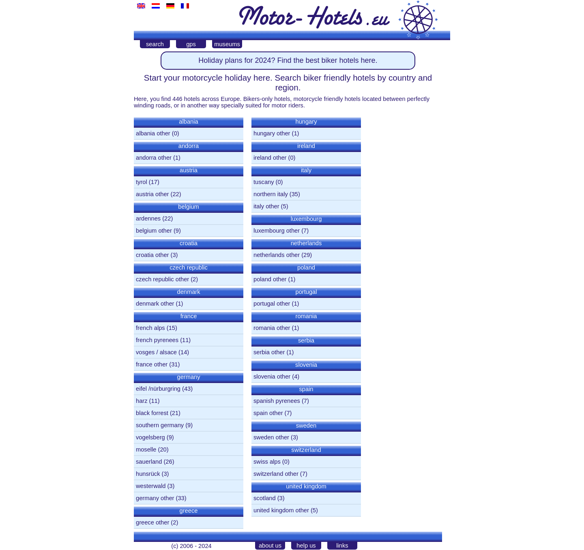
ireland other (269, 157)
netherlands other (276, 255)
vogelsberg (150, 437)
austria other (152, 194)
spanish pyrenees (276, 401)
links (342, 545)
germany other (155, 498)
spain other (268, 413)
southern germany (160, 425)
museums (227, 44)
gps (191, 44)
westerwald (150, 486)
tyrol (141, 182)
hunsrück (148, 474)
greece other (152, 522)
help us (306, 545)
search (155, 44)
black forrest (152, 413)
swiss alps (267, 461)
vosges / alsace (156, 352)
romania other (271, 328)
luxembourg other (276, 230)
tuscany (263, 182)
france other (151, 364)
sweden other (271, 437)
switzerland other (275, 474)
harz (142, 401)
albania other (153, 133)
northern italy (270, 194)
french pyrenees (157, 340)
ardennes (148, 218)
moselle (146, 449)
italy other (266, 206)
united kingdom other (281, 510)
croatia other (152, 255)
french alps (150, 328)
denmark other (155, 303)
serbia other (269, 352)
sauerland (149, 461)
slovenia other (271, 376)
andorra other (154, 157)
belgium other (154, 230)
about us (270, 545)
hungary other (271, 133)
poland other (270, 279)
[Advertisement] (405, 236)
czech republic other (162, 279)
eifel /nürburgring (158, 388)
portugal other (271, 303)
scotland (264, 498)
